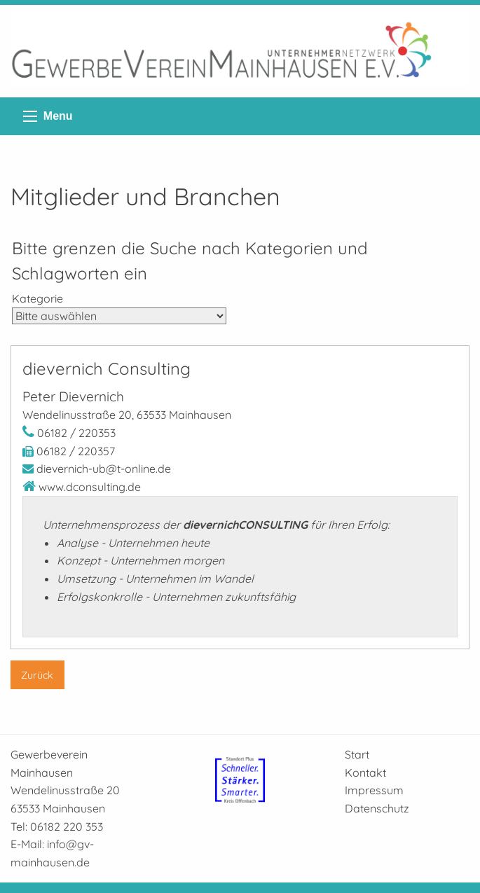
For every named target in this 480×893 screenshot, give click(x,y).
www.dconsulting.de (90, 487)
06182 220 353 (66, 826)
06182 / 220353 (76, 433)
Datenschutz (377, 808)
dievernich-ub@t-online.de (103, 469)
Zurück (37, 675)
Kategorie (37, 298)
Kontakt (365, 773)
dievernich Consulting (106, 368)
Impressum (374, 790)
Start (357, 754)
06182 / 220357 (75, 451)
